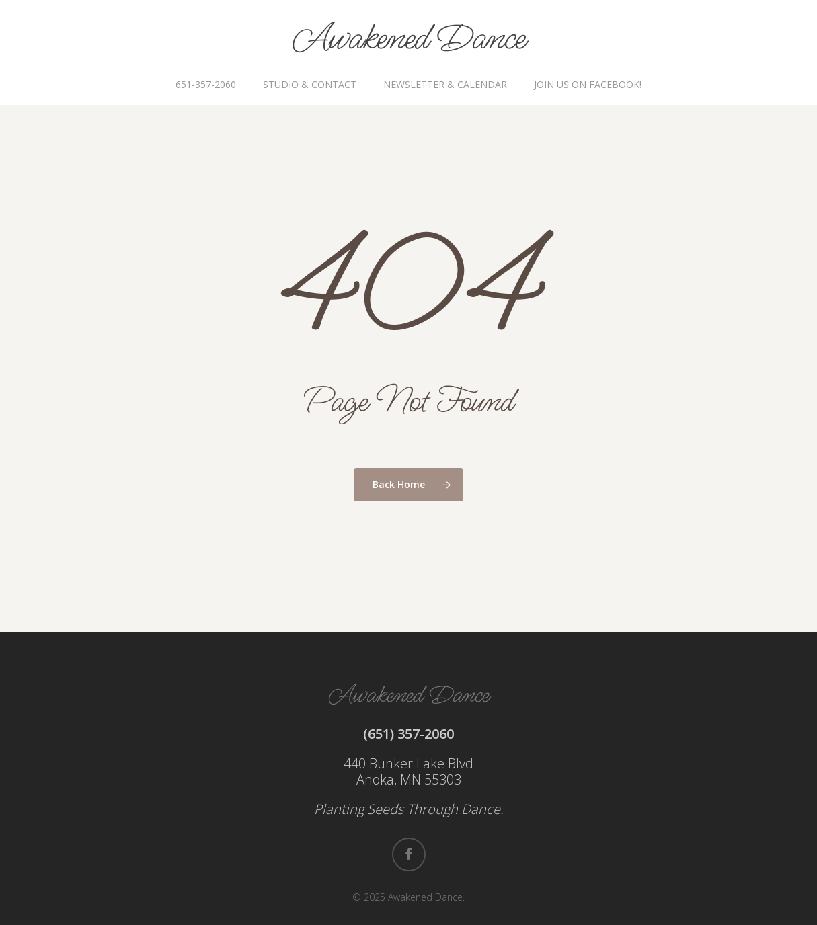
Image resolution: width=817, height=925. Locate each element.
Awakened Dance (408, 39)
